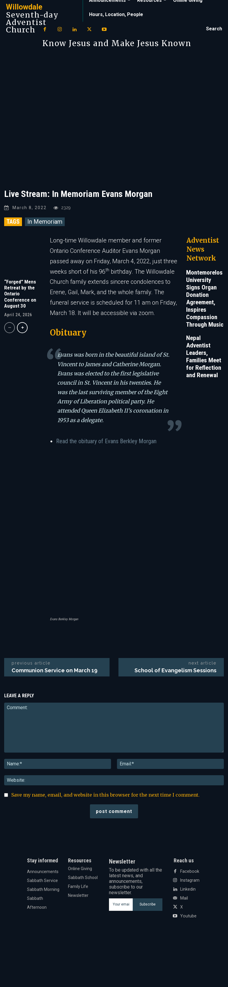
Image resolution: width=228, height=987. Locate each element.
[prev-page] (9, 327)
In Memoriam (44, 221)
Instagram (190, 880)
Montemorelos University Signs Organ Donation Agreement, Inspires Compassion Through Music (205, 298)
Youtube (188, 916)
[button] (214, 28)
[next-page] (22, 327)
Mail (184, 898)
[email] (120, 904)
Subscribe (148, 904)
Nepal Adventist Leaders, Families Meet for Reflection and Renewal (203, 356)
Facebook (189, 871)
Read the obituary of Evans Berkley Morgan (106, 441)
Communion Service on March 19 (54, 670)
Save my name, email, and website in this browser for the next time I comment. (105, 795)
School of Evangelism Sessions (175, 670)
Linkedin (188, 889)
